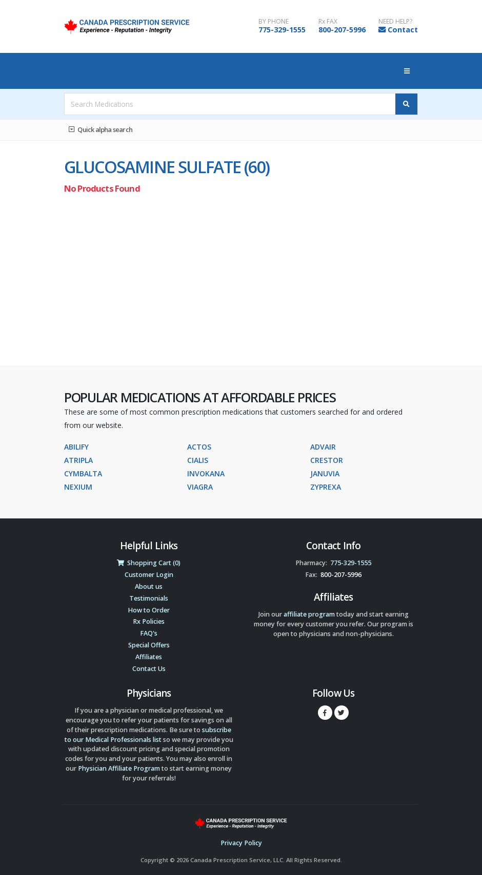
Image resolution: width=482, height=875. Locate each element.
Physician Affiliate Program (119, 768)
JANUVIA (324, 473)
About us (149, 586)
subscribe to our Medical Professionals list (148, 734)
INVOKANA (206, 473)
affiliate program (309, 614)
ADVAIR (323, 447)
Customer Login (149, 574)
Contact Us (149, 668)
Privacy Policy (241, 843)
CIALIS (197, 460)
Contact (403, 29)
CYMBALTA (83, 473)
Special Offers (149, 645)
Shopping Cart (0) (148, 562)
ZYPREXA (325, 487)
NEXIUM (78, 487)
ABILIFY (76, 447)
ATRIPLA (78, 460)
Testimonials (148, 598)
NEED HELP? (395, 21)
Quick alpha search (100, 129)
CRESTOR (326, 460)
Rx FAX (327, 21)
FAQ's (148, 633)
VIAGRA (200, 487)
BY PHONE (273, 21)
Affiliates (148, 657)
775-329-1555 (282, 29)
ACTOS (199, 447)
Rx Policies (149, 621)
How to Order (149, 610)
